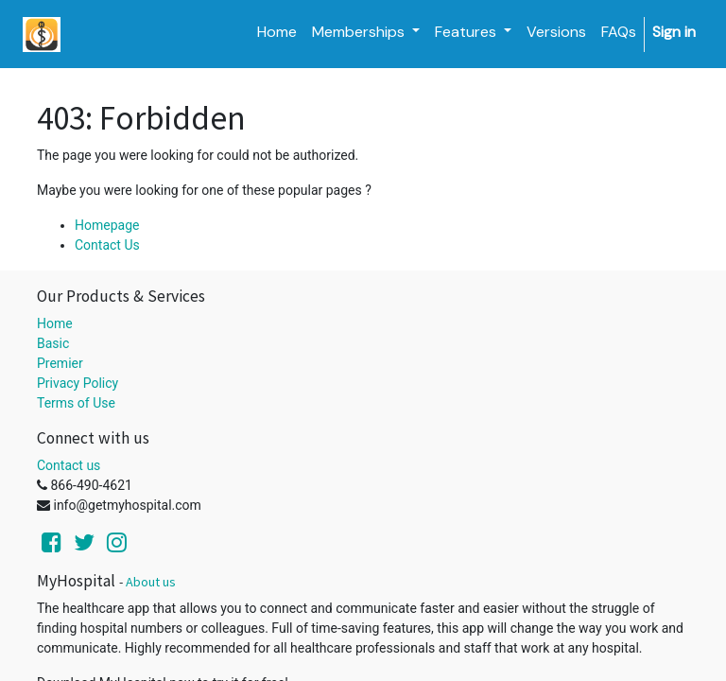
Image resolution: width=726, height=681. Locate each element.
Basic (53, 343)
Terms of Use (76, 402)
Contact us (68, 465)
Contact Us (107, 245)
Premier (60, 363)
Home (55, 323)
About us (151, 581)
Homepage (107, 225)
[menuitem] (277, 32)
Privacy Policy (77, 383)
